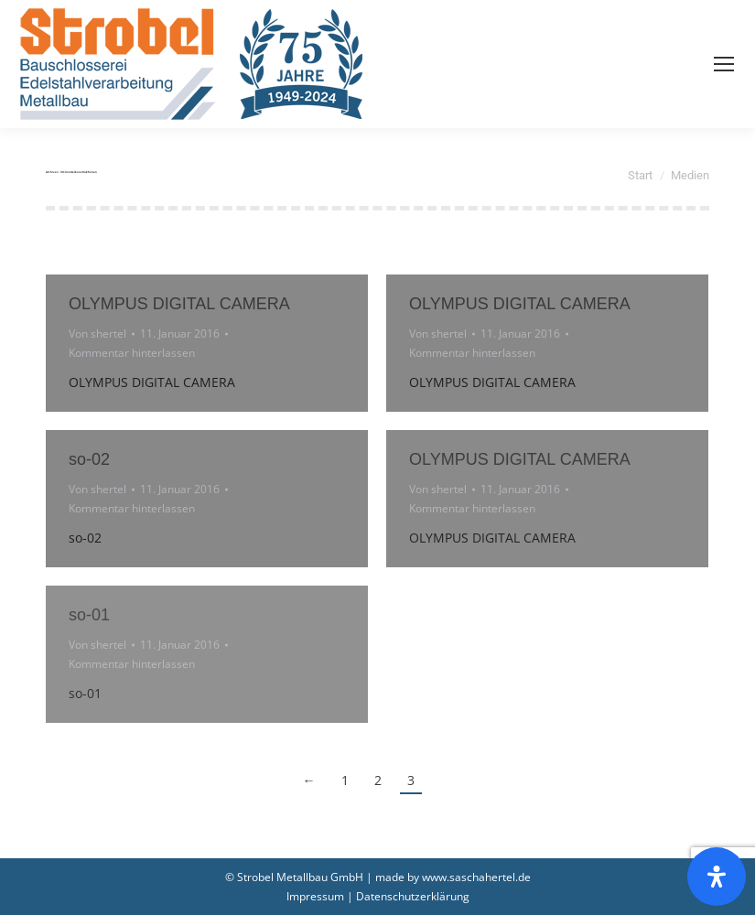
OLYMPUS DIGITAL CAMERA (179, 304)
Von (97, 333)
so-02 (89, 459)
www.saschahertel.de (476, 877)
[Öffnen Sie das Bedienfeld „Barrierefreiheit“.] (716, 876)
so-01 (89, 615)
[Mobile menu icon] (724, 64)
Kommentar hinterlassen (132, 353)
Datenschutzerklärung (412, 896)
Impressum (315, 896)
